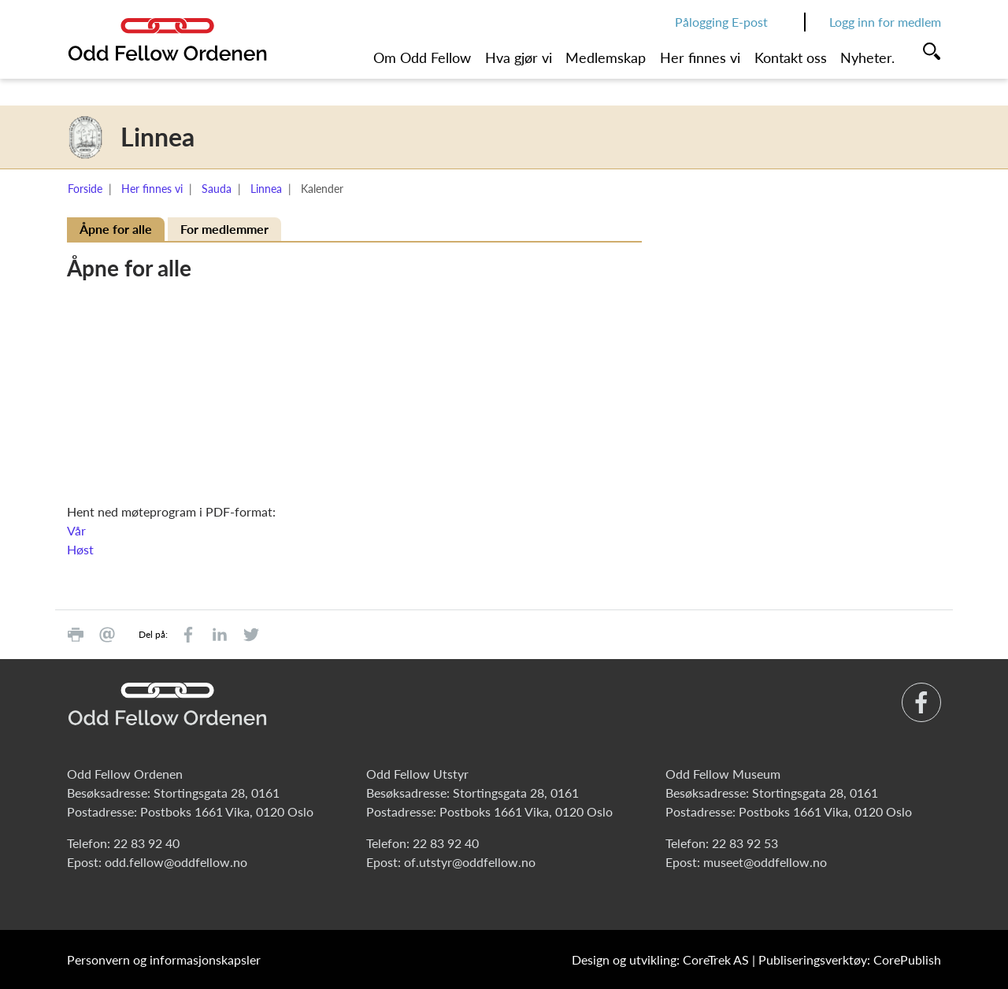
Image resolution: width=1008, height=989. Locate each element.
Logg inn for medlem (885, 21)
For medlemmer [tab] (224, 228)
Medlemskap (605, 57)
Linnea (266, 188)
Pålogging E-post (721, 21)
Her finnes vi (700, 57)
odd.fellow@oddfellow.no (176, 861)
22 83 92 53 (745, 842)
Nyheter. (867, 57)
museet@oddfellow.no (765, 861)
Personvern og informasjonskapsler (164, 959)
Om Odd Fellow (422, 57)
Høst (80, 549)
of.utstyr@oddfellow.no (470, 861)
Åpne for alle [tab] (116, 228)
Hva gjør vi (518, 57)
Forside (85, 188)
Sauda (217, 188)
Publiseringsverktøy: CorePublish (849, 959)
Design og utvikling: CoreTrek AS (660, 959)
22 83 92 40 (146, 842)
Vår (76, 530)
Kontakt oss (790, 57)
